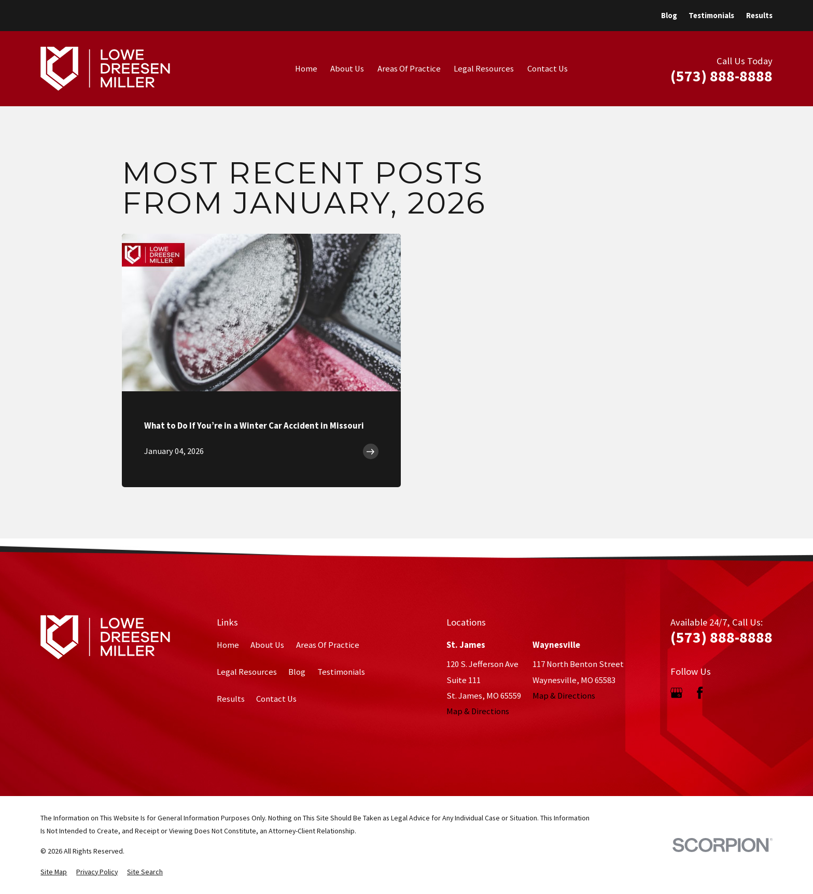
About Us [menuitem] (347, 68)
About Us (267, 645)
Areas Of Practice (327, 645)
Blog (669, 15)
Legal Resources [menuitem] (484, 68)
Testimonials (711, 15)
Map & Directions (477, 711)
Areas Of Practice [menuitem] (409, 68)
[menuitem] (53, 871)
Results (759, 15)
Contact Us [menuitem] (547, 68)
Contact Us (276, 698)
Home (228, 645)
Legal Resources (247, 671)
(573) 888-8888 (721, 76)
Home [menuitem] (306, 68)
